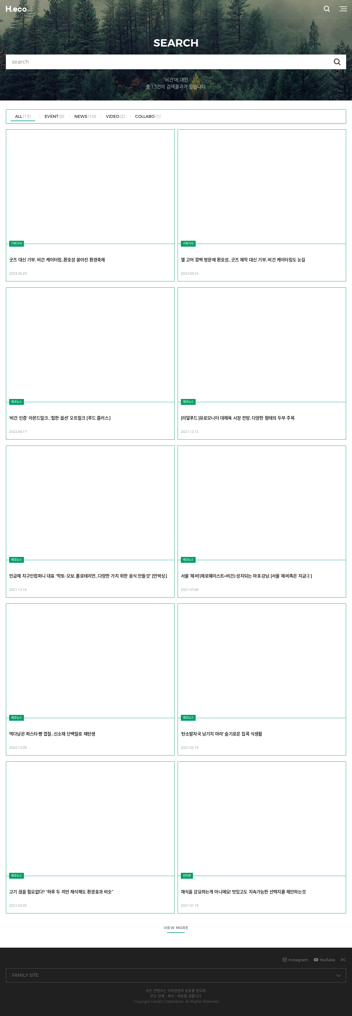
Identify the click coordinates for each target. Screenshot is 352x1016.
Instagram (295, 959)
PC (343, 959)
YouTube (324, 959)
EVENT (54, 116)
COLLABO (148, 116)
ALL (23, 116)
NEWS (85, 116)
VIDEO (115, 116)
